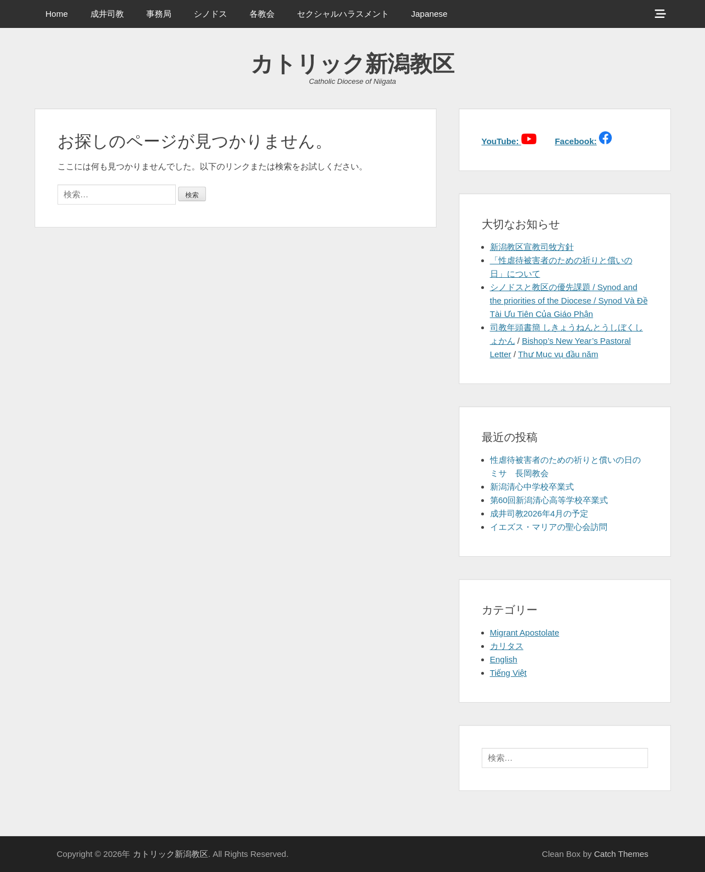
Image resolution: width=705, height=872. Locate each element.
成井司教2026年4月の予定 (539, 513)
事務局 (158, 13)
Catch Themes (621, 854)
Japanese (429, 13)
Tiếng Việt (508, 672)
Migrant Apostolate (524, 632)
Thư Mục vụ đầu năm (558, 354)
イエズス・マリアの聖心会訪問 (548, 527)
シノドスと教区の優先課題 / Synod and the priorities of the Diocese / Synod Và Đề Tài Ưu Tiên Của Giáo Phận (569, 300)
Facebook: (576, 141)
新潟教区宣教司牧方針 (532, 247)
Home (57, 13)
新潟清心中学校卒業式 (532, 486)
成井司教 (107, 13)
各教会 (262, 13)
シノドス (210, 13)
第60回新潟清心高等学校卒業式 (549, 500)
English (503, 659)
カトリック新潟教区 (352, 63)
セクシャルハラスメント (343, 13)
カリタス (507, 646)
